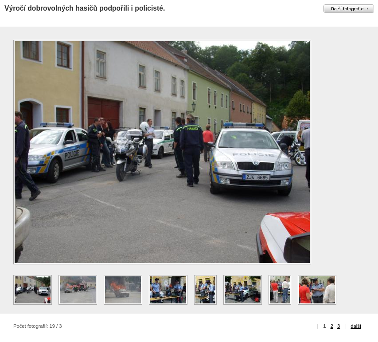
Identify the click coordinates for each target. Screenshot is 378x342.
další (356, 326)
